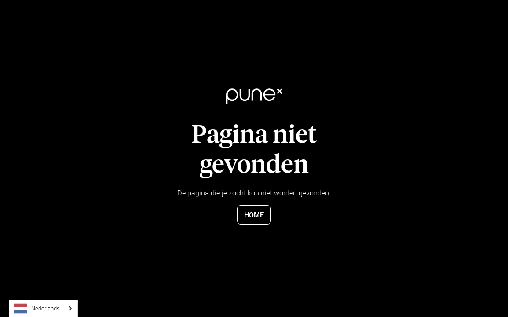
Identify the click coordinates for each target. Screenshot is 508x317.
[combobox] (43, 308)
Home (254, 214)
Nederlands (37, 308)
